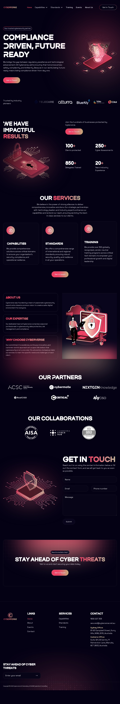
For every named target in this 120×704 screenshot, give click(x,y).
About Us (89, 7)
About (30, 629)
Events (79, 7)
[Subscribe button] (36, 675)
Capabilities (64, 624)
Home (29, 7)
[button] (41, 7)
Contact (31, 637)
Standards (63, 629)
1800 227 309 (96, 625)
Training (69, 7)
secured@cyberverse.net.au (102, 629)
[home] (10, 7)
